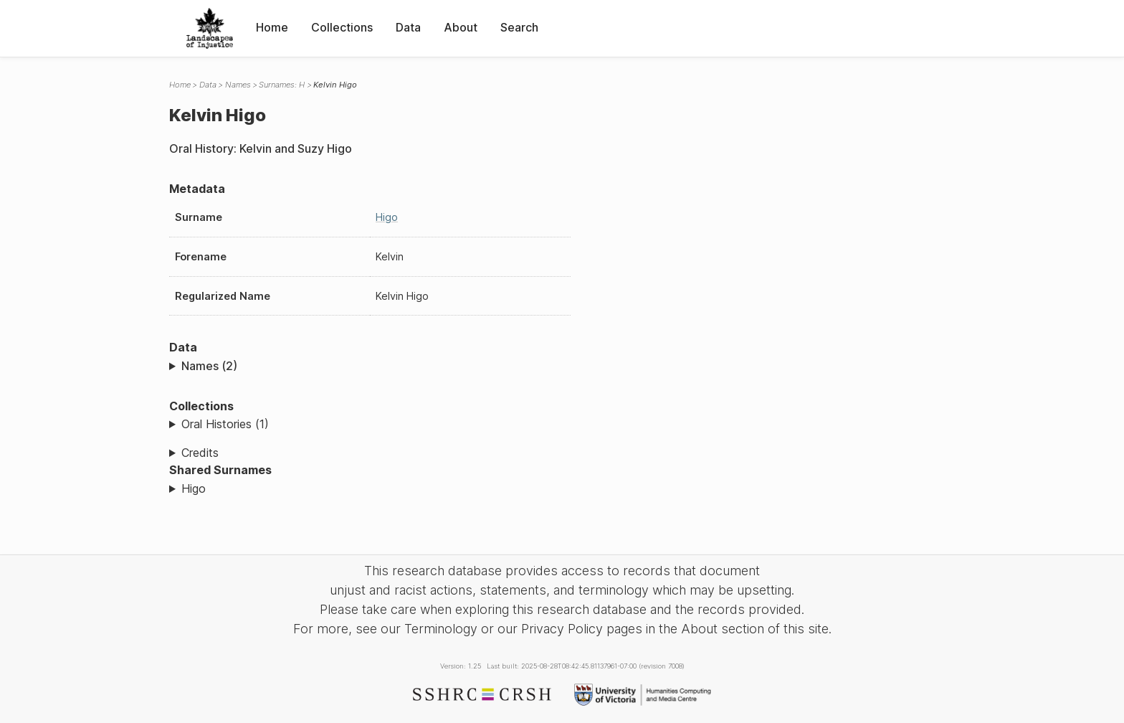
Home (272, 27)
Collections (342, 27)
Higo (387, 217)
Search (519, 27)
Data (408, 27)
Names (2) (209, 366)
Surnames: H (282, 85)
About (460, 27)
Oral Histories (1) (225, 424)
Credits (200, 452)
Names (238, 85)
